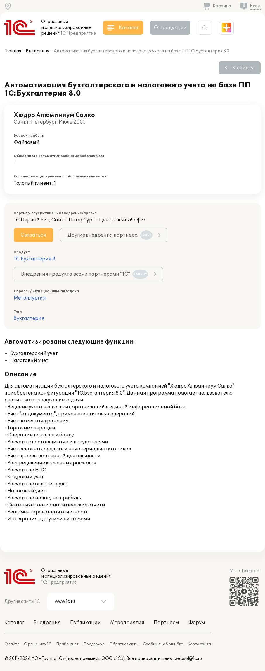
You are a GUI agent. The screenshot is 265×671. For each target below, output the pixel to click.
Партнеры (166, 623)
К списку (243, 68)
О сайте (11, 644)
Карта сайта (199, 644)
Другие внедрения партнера (110, 235)
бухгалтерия (29, 318)
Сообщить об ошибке (163, 644)
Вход (255, 5)
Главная (12, 51)
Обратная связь (123, 644)
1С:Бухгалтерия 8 (34, 259)
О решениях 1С (37, 644)
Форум (196, 623)
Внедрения (37, 51)
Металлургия (30, 298)
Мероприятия (127, 623)
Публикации (85, 623)
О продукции (170, 28)
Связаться (33, 235)
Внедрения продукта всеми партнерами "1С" (84, 274)
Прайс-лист (67, 644)
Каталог (14, 623)
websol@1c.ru (188, 658)
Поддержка (94, 644)
